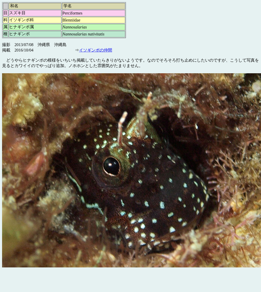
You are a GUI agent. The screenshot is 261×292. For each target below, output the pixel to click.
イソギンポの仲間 (95, 50)
